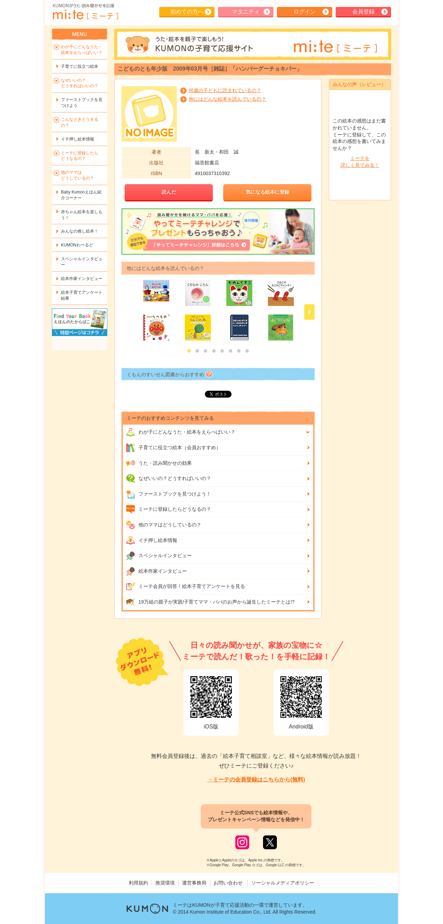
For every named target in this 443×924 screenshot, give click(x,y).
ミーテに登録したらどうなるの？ (168, 509)
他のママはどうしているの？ (163, 525)
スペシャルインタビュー (159, 556)
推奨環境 (165, 883)
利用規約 (138, 883)
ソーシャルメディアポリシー (282, 883)
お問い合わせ (228, 883)
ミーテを (360, 162)
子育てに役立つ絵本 (79, 66)
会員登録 (363, 12)
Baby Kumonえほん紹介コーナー (81, 195)
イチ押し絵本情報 (151, 540)
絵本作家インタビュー (156, 571)
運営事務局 (194, 883)
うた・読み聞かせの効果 (159, 463)
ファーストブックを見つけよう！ (168, 494)
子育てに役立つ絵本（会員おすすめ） (173, 448)
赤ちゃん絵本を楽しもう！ (81, 214)
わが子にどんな (180, 432)
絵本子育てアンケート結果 (81, 295)
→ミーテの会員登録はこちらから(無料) (256, 779)
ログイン (304, 12)
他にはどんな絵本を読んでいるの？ (227, 99)
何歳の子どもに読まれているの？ (225, 90)
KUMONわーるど (77, 245)
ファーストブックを (81, 102)
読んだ (169, 192)
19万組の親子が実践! (210, 602)
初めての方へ (187, 12)
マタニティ (246, 12)
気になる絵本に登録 (267, 192)
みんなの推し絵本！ (79, 231)
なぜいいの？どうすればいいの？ (168, 478)
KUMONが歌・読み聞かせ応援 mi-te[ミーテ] (85, 11)
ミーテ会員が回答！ (185, 586)
